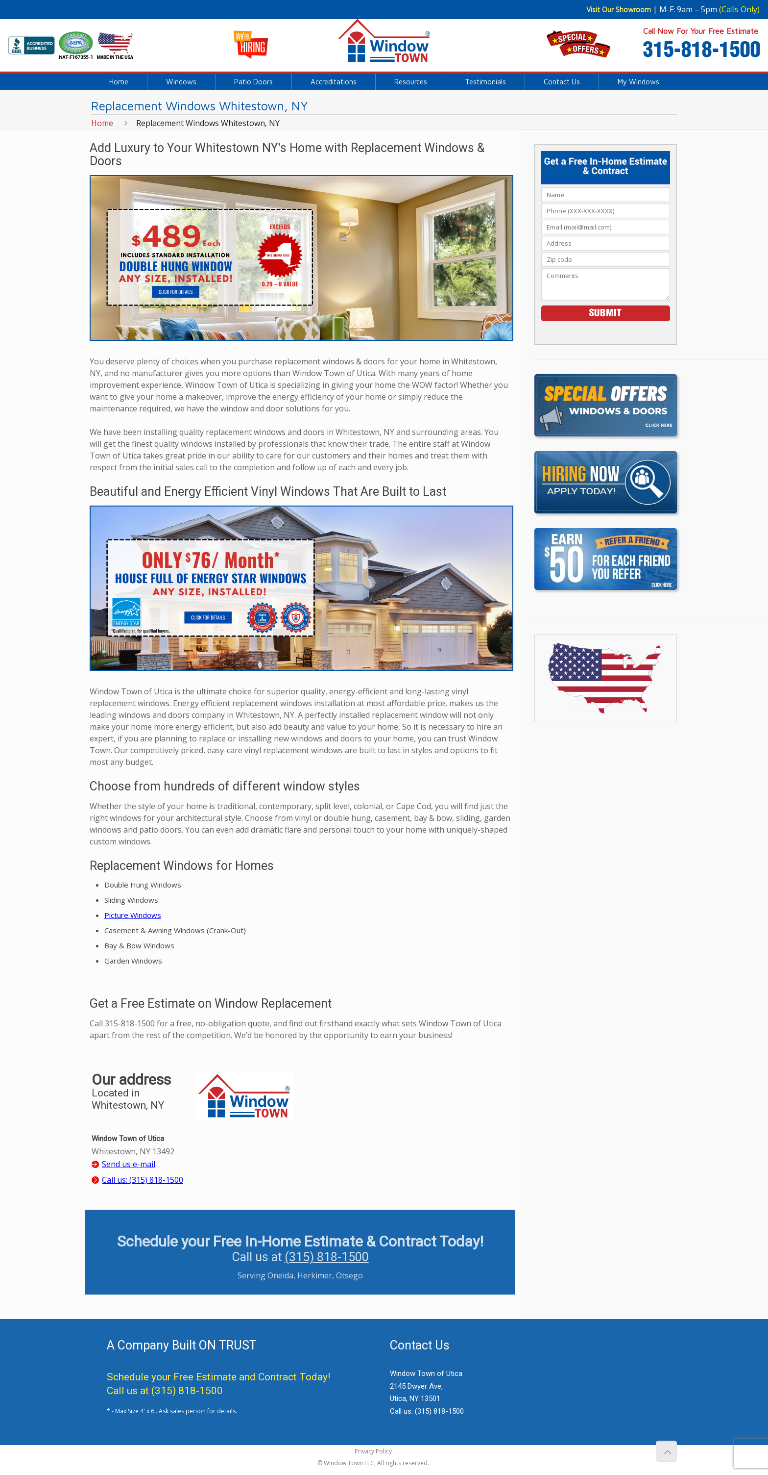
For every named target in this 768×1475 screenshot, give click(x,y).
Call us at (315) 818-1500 (165, 1391)
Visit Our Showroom (618, 9)
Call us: (142, 1179)
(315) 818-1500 (327, 1257)
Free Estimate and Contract (235, 1377)
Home (102, 123)
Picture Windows (132, 915)
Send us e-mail (128, 1164)
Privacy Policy (373, 1451)
